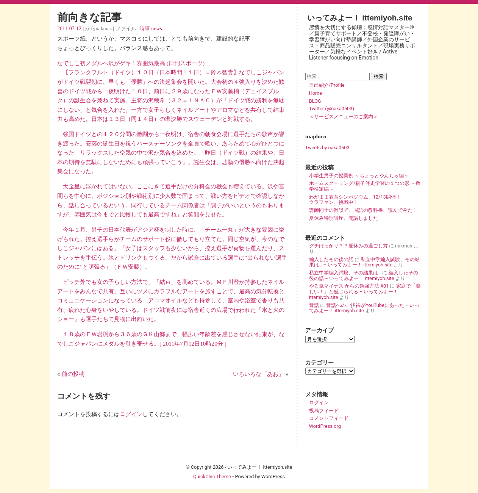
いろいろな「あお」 (258, 374)
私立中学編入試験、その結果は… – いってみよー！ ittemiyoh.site (364, 262)
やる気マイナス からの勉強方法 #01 (349, 286)
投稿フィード (324, 410)
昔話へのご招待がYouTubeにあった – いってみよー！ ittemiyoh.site (364, 308)
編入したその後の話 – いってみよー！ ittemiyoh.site (363, 275)
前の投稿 (73, 374)
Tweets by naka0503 (327, 147)
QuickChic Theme (212, 476)
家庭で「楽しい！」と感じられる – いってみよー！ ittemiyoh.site (365, 291)
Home (315, 93)
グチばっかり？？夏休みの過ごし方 (348, 246)
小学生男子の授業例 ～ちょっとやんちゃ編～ (359, 175)
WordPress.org (325, 426)
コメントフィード (328, 418)
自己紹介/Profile (327, 85)
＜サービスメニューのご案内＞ (343, 116)
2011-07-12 (69, 28)
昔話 (314, 305)
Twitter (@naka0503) (331, 108)
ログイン (131, 414)
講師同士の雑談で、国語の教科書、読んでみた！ (363, 210)
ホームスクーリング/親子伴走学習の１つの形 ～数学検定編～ (364, 186)
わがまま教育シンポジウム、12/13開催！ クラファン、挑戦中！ (364, 199)
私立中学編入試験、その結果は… (345, 272)
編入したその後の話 (331, 259)
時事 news (150, 28)
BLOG (315, 101)
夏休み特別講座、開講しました (343, 218)
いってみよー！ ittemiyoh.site (359, 17)
